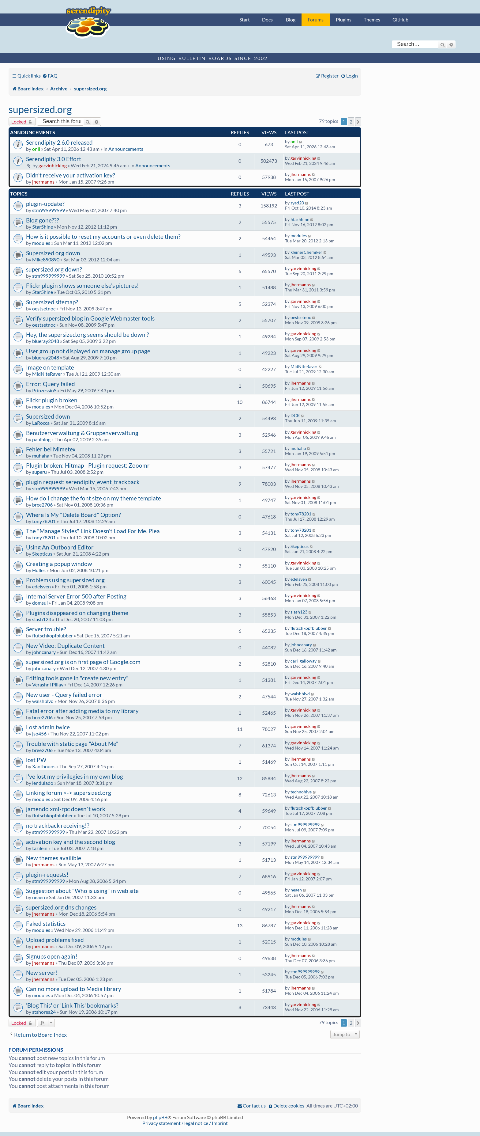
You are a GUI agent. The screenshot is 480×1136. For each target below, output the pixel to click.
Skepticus (42, 554)
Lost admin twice (48, 727)
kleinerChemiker (306, 252)
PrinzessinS (44, 390)
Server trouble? (46, 629)
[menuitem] (50, 75)
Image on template (50, 367)
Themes (372, 19)
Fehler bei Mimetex (51, 449)
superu (39, 472)
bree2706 (42, 504)
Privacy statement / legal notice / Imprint (185, 1123)
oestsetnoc (43, 308)
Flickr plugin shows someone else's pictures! (82, 285)
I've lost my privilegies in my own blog (74, 776)
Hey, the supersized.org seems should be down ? (87, 334)
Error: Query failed (50, 383)
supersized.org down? (54, 269)
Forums (316, 19)
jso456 (39, 733)
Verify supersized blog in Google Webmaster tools (90, 318)
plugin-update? (45, 203)
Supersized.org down (53, 252)
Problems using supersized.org (65, 579)
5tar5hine (42, 227)
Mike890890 (45, 259)
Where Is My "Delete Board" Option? (73, 514)
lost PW (36, 759)
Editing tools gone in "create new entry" (77, 678)
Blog (290, 19)
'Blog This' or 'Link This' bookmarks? (72, 1005)
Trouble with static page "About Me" (72, 743)
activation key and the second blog (70, 841)
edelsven (41, 586)
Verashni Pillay (47, 684)
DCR (295, 415)
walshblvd (43, 701)
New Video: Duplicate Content (65, 645)
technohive (301, 791)
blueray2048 (45, 341)
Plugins (343, 19)
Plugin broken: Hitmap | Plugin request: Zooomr (88, 465)
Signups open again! (51, 956)
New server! (42, 972)
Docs (267, 19)
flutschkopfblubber (52, 635)
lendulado (42, 783)
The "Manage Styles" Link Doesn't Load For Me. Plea (93, 530)
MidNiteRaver (47, 374)
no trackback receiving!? (57, 825)
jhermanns (43, 181)
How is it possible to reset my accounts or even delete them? (103, 236)
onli (36, 149)
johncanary (44, 652)
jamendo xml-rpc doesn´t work (65, 808)
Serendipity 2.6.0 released (59, 142)
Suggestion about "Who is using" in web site (82, 890)
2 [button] (351, 121)
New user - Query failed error (64, 694)
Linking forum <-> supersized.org (68, 792)
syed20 (297, 202)
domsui (40, 603)
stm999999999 (48, 210)
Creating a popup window (59, 563)
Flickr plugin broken (51, 400)
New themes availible (53, 857)
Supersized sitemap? (52, 302)
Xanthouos (43, 766)
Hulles (39, 570)
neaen (38, 897)
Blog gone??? (42, 220)
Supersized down (48, 416)
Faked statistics (46, 923)
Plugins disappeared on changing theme (77, 612)
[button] (358, 121)
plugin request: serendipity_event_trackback (83, 481)
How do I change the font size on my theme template (93, 498)
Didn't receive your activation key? (70, 175)
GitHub (400, 19)
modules (41, 243)
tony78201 (44, 521)
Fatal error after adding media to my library (82, 710)
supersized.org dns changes (61, 907)
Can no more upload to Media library (73, 988)
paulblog (41, 439)
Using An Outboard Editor (60, 547)
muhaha (40, 455)
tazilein (39, 848)
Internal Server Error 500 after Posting (76, 596)
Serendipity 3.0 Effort (53, 158)
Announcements (125, 149)
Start (244, 19)
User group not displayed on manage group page (88, 351)
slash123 (41, 619)
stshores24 (44, 1012)
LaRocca (41, 423)
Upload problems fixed (55, 939)
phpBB (160, 1117)
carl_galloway (304, 660)
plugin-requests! (47, 874)
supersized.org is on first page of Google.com (83, 661)
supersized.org (40, 109)
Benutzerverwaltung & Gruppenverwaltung (82, 432)
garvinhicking (53, 165)
